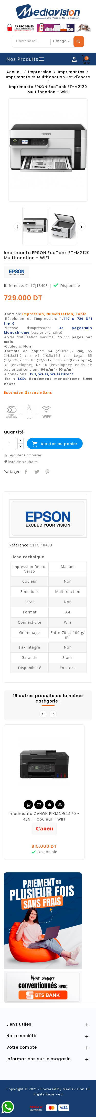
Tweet (36, 471)
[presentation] (17, 226)
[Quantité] (10, 443)
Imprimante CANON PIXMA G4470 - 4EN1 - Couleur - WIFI (44, 816)
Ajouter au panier (55, 444)
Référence (18, 545)
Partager (25, 471)
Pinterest (47, 471)
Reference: (14, 285)
